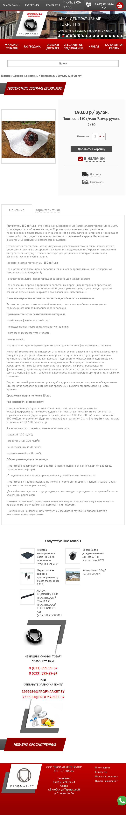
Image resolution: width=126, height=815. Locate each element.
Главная (5, 76)
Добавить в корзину (91, 149)
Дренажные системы (25, 76)
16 (118, 36)
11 (98, 36)
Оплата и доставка (52, 46)
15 (114, 36)
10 (94, 36)
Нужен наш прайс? (106, 781)
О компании (11, 5)
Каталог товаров (12, 46)
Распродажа (32, 46)
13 (106, 36)
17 (121, 36)
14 (110, 36)
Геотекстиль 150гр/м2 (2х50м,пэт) (61, 76)
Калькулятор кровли (114, 46)
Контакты (53, 5)
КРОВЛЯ (94, 46)
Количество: (83, 136)
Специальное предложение (73, 46)
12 (102, 36)
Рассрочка (32, 5)
